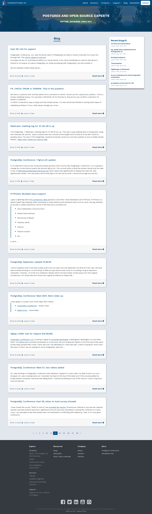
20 (47, 433)
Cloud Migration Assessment (35, 466)
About (85, 3)
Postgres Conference (110, 451)
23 (60, 433)
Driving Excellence (118, 57)
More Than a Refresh (62, 457)
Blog (126, 3)
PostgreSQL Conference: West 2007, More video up (36, 296)
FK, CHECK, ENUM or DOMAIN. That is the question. (37, 88)
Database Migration (36, 479)
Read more (97, 76)
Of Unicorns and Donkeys (120, 44)
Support (117, 3)
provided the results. (57, 407)
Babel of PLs (22, 310)
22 (55, 433)
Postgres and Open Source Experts (76, 16)
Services (94, 3)
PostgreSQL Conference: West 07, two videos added (37, 367)
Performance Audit (36, 462)
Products (106, 3)
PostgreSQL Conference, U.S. (22, 340)
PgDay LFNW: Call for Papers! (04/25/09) (31, 333)
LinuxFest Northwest (59, 340)
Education (57, 453)
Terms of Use (70, 511)
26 (68, 433)
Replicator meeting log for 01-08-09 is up (32, 126)
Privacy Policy (81, 511)
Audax (31, 459)
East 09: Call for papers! (23, 49)
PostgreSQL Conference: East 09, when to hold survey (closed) (43, 401)
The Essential (116, 63)
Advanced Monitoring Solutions (37, 483)
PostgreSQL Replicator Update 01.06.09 (30, 262)
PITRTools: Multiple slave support (28, 194)
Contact (145, 3)
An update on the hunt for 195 (122, 83)
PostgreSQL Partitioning (27, 306)
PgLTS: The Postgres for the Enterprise (38, 454)
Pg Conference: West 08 (40, 200)
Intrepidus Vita (108, 453)
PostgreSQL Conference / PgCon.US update (33, 160)
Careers (81, 453)
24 (64, 433)
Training (32, 476)
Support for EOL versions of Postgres (39, 494)
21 (51, 433)
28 (77, 433)
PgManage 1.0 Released (120, 69)
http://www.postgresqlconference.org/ (33, 171)
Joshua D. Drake (29, 76)
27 (73, 433)
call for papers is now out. (35, 57)
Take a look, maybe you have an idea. (32, 140)
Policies (81, 457)
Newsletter (135, 3)
